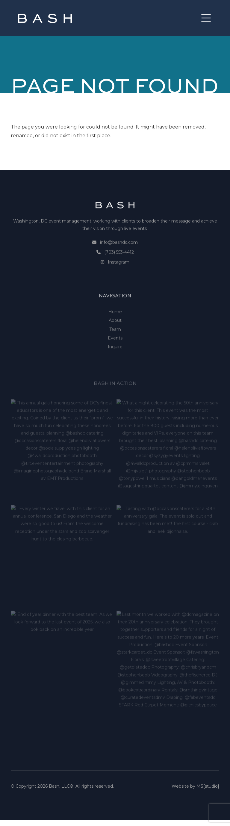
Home (115, 330)
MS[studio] (207, 789)
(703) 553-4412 (119, 261)
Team (115, 348)
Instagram (118, 271)
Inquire (115, 365)
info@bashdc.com (119, 251)
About (115, 339)
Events (115, 356)
